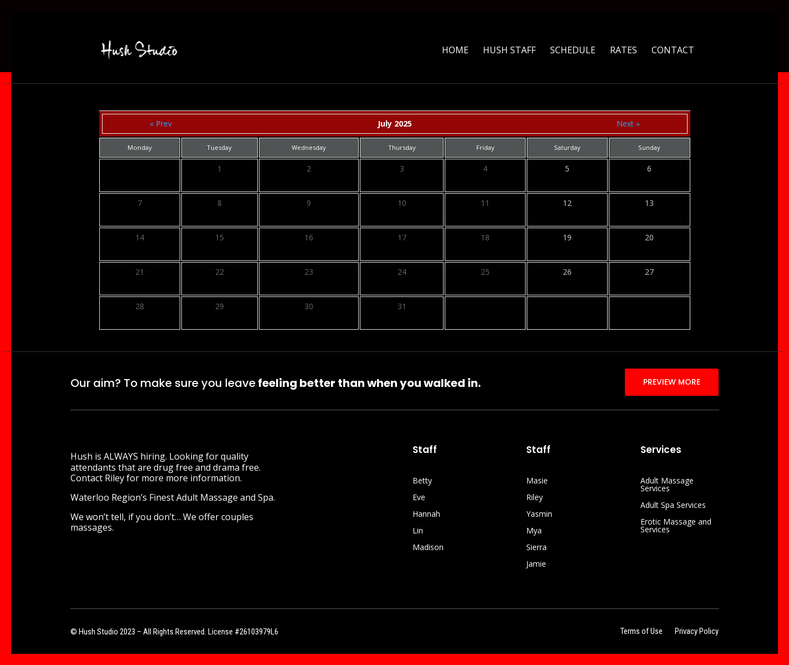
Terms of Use (641, 632)
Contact (672, 51)
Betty (422, 481)
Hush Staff (509, 51)
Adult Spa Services (673, 505)
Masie (537, 481)
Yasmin (539, 514)
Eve (419, 497)
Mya (534, 531)
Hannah (426, 514)
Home (455, 51)
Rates (623, 51)
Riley (534, 497)
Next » (628, 123)
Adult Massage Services (667, 485)
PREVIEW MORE (671, 381)
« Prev (161, 123)
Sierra (536, 547)
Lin (418, 531)
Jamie (536, 564)
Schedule (572, 51)
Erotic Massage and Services (675, 526)
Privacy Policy (697, 632)
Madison (428, 547)
